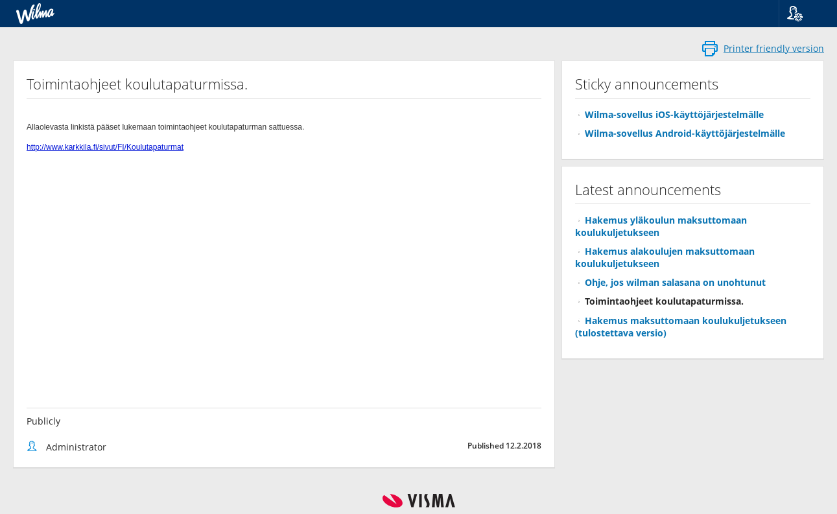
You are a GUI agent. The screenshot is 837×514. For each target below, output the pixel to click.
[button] (803, 13)
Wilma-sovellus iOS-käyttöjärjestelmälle (674, 114)
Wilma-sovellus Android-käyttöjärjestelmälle (685, 133)
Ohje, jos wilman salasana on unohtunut (675, 282)
